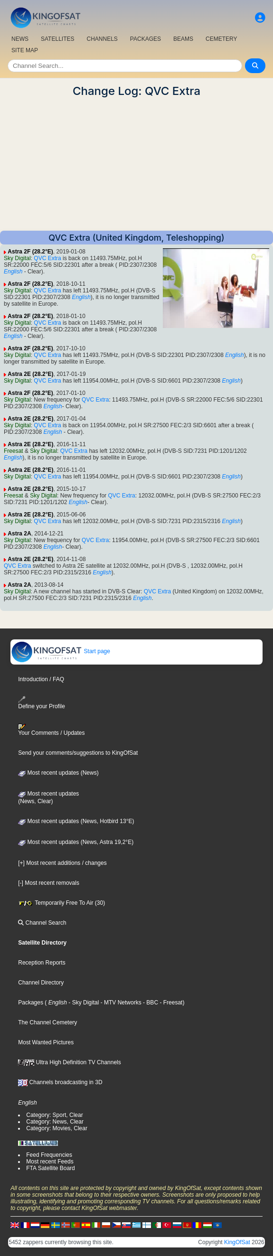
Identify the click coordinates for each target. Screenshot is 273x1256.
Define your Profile (41, 703)
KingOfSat (237, 1242)
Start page (60, 651)
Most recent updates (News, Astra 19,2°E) (75, 842)
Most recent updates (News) (58, 772)
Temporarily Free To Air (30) (61, 903)
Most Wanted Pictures (46, 1042)
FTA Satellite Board (50, 1168)
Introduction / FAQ (41, 679)
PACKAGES (145, 39)
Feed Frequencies (49, 1155)
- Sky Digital (83, 1002)
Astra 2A (19, 533)
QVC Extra (47, 258)
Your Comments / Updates (51, 730)
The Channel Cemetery (47, 1022)
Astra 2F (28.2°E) (30, 251)
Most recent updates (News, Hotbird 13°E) (76, 821)
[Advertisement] (136, 164)
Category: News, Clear (55, 1121)
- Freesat (170, 1002)
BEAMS (183, 39)
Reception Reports (41, 962)
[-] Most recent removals (48, 883)
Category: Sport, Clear (54, 1115)
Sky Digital (17, 258)
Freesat (13, 451)
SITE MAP (24, 50)
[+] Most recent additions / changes (62, 863)
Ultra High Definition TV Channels (69, 1062)
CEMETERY (221, 39)
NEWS (19, 39)
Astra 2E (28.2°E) (30, 374)
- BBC (149, 1002)
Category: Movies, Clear (56, 1128)
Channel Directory (41, 982)
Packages (30, 1002)
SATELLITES (57, 39)
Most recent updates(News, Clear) (48, 797)
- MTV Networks (120, 1002)
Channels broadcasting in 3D (60, 1082)
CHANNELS (101, 39)
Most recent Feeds (49, 1161)
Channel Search (42, 922)
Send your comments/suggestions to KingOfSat (78, 753)
